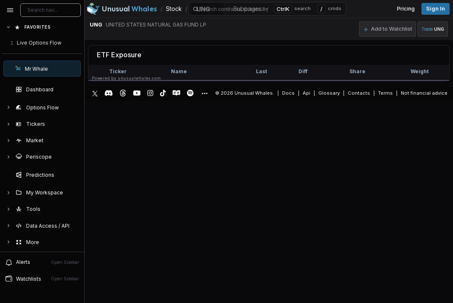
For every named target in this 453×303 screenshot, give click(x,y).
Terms (385, 93)
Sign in (435, 8)
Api (306, 93)
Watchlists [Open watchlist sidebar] (42, 278)
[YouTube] (137, 93)
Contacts (359, 93)
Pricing (406, 8)
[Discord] (108, 93)
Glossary (329, 93)
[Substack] (176, 93)
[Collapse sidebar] (10, 10)
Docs (288, 93)
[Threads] (123, 93)
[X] (95, 93)
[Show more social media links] (204, 93)
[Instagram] (150, 93)
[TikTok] (163, 93)
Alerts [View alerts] (42, 262)
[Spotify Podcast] (190, 93)
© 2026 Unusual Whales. (244, 93)
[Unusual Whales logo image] (121, 9)
